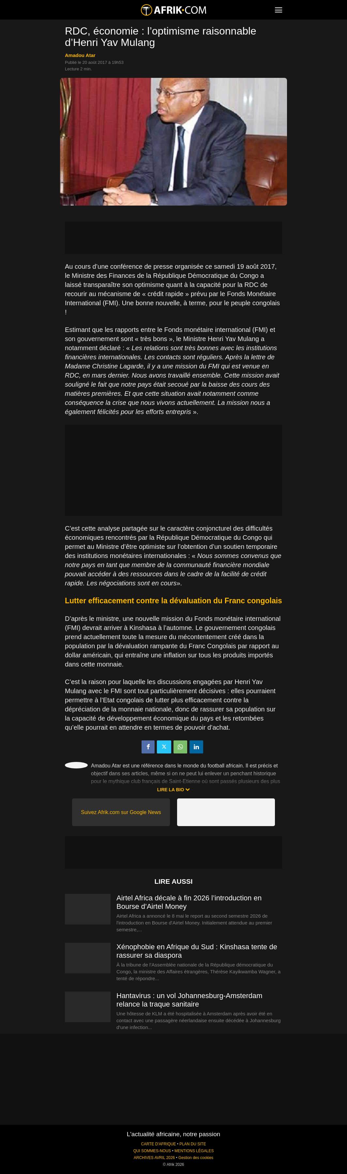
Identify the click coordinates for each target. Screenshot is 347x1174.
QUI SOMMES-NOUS (152, 1151)
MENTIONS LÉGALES (194, 1151)
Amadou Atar (80, 55)
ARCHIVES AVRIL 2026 (154, 1157)
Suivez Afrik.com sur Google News (121, 812)
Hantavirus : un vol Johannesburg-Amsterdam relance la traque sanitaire (189, 1000)
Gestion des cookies (195, 1157)
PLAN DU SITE (192, 1144)
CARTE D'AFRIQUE (158, 1144)
